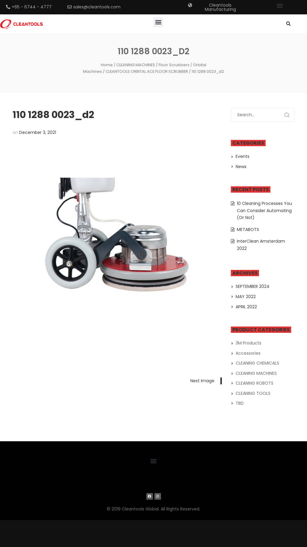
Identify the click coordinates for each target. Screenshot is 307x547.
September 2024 (253, 286)
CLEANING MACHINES (135, 65)
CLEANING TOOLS (253, 393)
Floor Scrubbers (174, 65)
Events (242, 156)
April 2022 (246, 307)
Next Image (202, 381)
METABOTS (248, 229)
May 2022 (246, 297)
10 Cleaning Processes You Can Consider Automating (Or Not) (264, 210)
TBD (240, 403)
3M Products (248, 343)
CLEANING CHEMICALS (257, 363)
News (241, 167)
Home (107, 65)
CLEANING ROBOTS (254, 383)
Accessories (248, 353)
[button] (280, 6)
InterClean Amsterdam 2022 (261, 244)
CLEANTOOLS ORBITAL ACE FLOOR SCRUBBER (147, 71)
